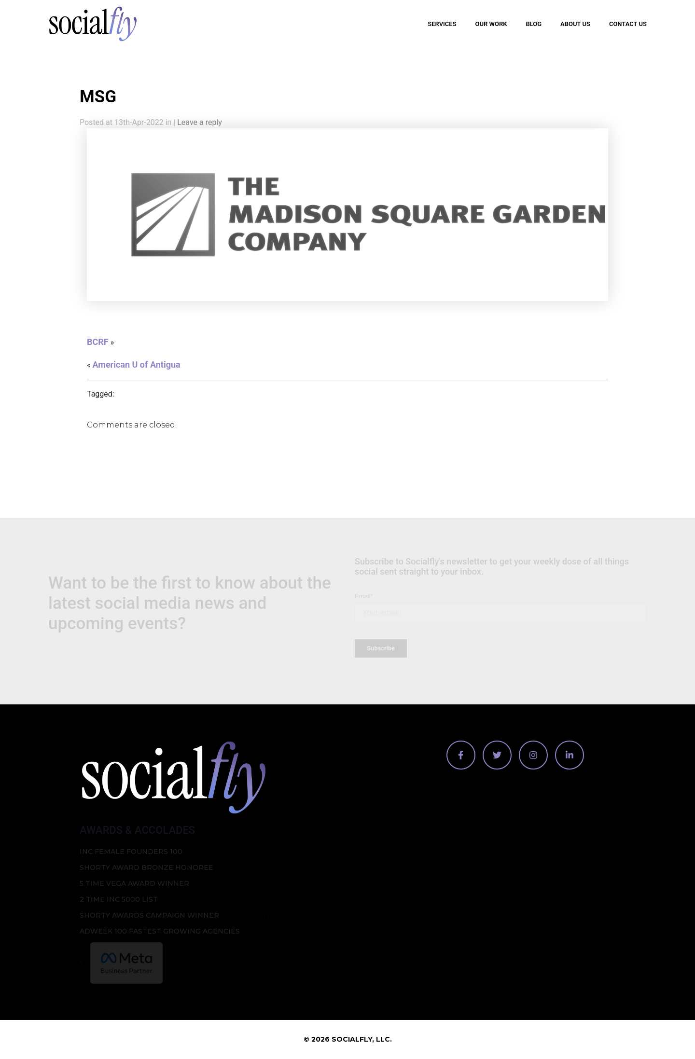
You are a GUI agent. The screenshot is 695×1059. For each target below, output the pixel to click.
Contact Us (628, 24)
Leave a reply (199, 122)
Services (442, 24)
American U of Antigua (136, 364)
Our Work (491, 24)
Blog (534, 24)
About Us (575, 24)
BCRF (98, 342)
